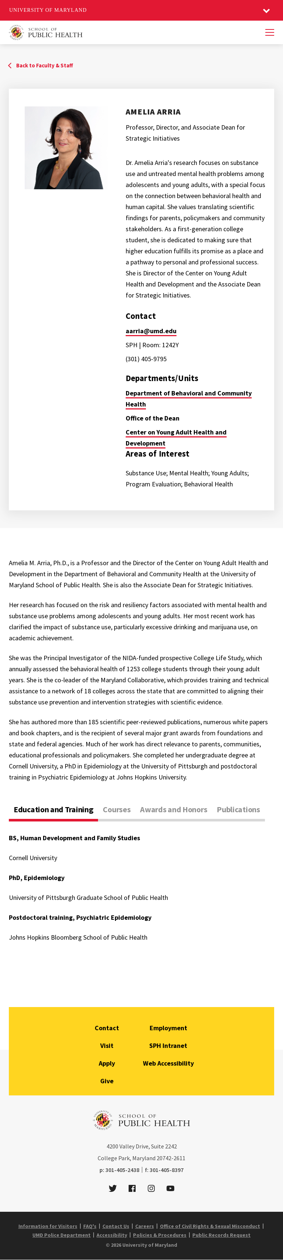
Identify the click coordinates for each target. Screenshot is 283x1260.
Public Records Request (221, 1235)
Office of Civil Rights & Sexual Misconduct (210, 1226)
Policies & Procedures (159, 1235)
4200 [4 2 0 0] (112, 1146)
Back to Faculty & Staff (44, 65)
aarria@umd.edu (151, 331)
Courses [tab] (116, 809)
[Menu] (270, 32)
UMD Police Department (61, 1235)
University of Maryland (48, 10)
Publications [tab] (238, 809)
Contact (107, 1028)
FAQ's (90, 1226)
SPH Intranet (168, 1045)
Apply (107, 1063)
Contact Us (115, 1226)
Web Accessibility (168, 1063)
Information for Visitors (47, 1226)
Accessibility (112, 1235)
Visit (106, 1045)
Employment (168, 1028)
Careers (144, 1226)
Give (106, 1081)
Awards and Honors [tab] (173, 809)
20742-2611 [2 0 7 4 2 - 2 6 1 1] (171, 1158)
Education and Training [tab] (53, 809)
